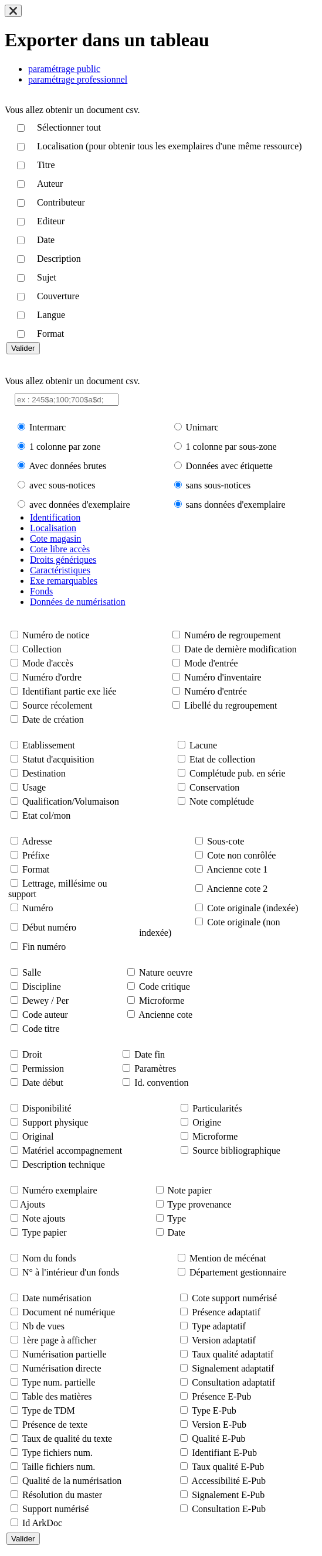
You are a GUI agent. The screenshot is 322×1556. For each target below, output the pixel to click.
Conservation (214, 787)
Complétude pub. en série (237, 773)
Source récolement (57, 705)
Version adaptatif (224, 1340)
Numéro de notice (56, 635)
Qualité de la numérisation (71, 1481)
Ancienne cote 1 (236, 869)
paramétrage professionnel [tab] (77, 79)
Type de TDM (48, 1410)
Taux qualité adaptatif (232, 1354)
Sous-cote (225, 841)
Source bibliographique (236, 1150)
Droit (32, 1054)
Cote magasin (56, 538)
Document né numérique (68, 1312)
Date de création (53, 719)
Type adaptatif (219, 1326)
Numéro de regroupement (232, 635)
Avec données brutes (67, 466)
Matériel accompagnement (72, 1150)
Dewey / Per (45, 1001)
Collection (42, 649)
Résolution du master (62, 1495)
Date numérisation (56, 1298)
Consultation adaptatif (233, 1382)
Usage (34, 787)
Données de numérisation (78, 602)
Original (37, 1136)
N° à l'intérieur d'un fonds (70, 1272)
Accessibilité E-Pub (228, 1481)
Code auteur (45, 1015)
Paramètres (155, 1068)
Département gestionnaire (237, 1272)
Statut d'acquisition (58, 759)
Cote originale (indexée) (253, 908)
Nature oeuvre (165, 972)
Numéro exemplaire (59, 1190)
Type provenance (199, 1204)
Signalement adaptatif (233, 1368)
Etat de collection (222, 759)
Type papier (44, 1232)
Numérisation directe (61, 1368)
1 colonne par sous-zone (231, 447)
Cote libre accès (60, 549)
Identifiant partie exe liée (69, 691)
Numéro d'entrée (215, 691)
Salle (31, 972)
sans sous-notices (218, 485)
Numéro (37, 908)
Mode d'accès (47, 663)
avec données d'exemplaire (79, 504)
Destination (44, 773)
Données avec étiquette (229, 466)
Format (35, 869)
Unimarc (202, 427)
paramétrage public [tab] (64, 69)
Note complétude (221, 801)
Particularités (217, 1108)
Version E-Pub (219, 1425)
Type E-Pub (214, 1410)
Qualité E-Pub (218, 1439)
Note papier (190, 1190)
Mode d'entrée (211, 663)
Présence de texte (54, 1425)
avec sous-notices (62, 485)
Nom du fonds (49, 1258)
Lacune (203, 745)
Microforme (161, 1001)
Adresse (37, 841)
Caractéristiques (60, 570)
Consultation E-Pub (229, 1509)
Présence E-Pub (221, 1396)
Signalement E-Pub (228, 1495)
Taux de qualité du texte (67, 1439)
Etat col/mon (46, 815)
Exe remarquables (63, 581)
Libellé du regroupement (230, 705)
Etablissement (48, 745)
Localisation (53, 528)
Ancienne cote (165, 1015)
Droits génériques (63, 560)
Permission (43, 1068)
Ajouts (32, 1204)
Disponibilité (47, 1108)
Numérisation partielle (64, 1354)
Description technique (63, 1164)
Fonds (41, 591)
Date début (42, 1083)
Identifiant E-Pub (224, 1453)
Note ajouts (43, 1218)
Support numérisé (55, 1509)
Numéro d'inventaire (222, 677)
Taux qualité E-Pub (228, 1467)
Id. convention (161, 1083)
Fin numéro (44, 947)
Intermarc (47, 427)
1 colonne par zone (64, 447)
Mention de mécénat (227, 1258)
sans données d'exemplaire (236, 504)
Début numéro (49, 927)
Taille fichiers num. (59, 1467)
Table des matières (57, 1396)
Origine (206, 1122)
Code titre (41, 1029)
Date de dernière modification (240, 649)
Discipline (41, 986)
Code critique (164, 986)
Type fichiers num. (57, 1453)
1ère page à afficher (59, 1340)
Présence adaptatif (226, 1312)
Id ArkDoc (42, 1523)
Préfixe (35, 855)
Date (176, 1232)
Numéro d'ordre (52, 677)
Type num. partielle (59, 1382)
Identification (55, 517)
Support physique (55, 1122)
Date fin (149, 1054)
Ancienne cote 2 (236, 889)
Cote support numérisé (234, 1298)
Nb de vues (43, 1326)
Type (176, 1218)
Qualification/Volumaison (70, 801)
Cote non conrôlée (241, 855)
